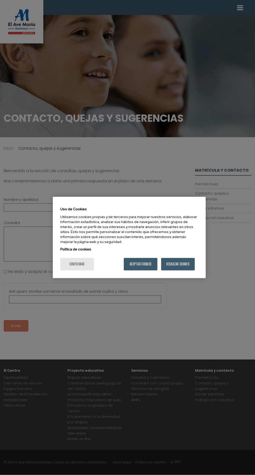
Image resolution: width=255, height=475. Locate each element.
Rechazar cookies (177, 264)
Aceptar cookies (140, 264)
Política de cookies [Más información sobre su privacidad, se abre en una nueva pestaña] (75, 249)
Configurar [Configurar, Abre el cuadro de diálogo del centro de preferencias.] (77, 264)
